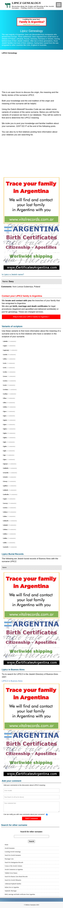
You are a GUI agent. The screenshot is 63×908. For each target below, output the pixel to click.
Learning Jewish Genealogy (13, 852)
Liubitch (5, 468)
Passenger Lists (9, 859)
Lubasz (5, 529)
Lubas (5, 516)
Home (6, 844)
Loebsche (6, 494)
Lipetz (5, 420)
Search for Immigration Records (14, 862)
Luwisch (5, 547)
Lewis (5, 385)
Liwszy (5, 481)
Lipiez (5, 437)
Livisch (5, 477)
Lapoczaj (6, 350)
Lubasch (5, 521)
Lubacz (5, 512)
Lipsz (4, 459)
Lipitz (5, 446)
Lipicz (5, 429)
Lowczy (5, 503)
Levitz (5, 372)
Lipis (4, 442)
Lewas (5, 376)
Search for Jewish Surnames (13, 855)
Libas (4, 398)
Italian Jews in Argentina (12, 887)
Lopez (5, 499)
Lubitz (5, 538)
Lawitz (5, 354)
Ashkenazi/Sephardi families (13, 884)
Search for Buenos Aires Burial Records (16, 876)
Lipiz (4, 451)
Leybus (5, 394)
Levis (4, 363)
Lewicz (5, 381)
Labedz (5, 341)
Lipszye (5, 464)
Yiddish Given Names (11, 873)
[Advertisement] (31, 71)
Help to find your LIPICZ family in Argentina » (31, 317)
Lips (4, 455)
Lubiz (5, 542)
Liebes (5, 407)
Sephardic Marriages (11, 891)
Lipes (4, 416)
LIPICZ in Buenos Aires (12, 681)
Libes (4, 402)
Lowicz (5, 507)
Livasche (5, 472)
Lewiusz (5, 389)
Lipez (4, 424)
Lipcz (4, 411)
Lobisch (5, 490)
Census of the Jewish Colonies (13, 866)
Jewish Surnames (10, 848)
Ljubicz (5, 486)
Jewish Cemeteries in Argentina (14, 869)
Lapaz (5, 346)
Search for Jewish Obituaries (13, 880)
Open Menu (59, 4)
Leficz (5, 359)
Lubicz (5, 534)
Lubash (5, 525)
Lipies (5, 433)
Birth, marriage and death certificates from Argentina (20, 894)
